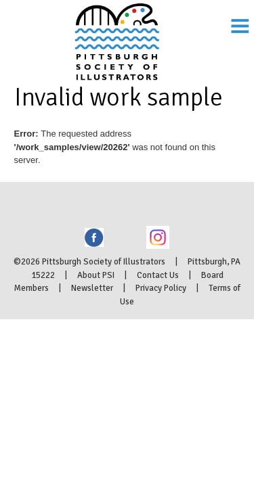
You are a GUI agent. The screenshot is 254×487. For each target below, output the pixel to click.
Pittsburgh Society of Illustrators (127, 24)
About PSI (95, 307)
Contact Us (158, 307)
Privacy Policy (160, 320)
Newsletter (92, 320)
